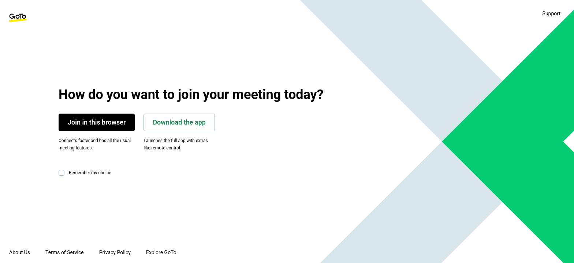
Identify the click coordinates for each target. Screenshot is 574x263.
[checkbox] (63, 172)
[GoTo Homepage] (18, 18)
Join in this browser (97, 122)
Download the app (179, 122)
